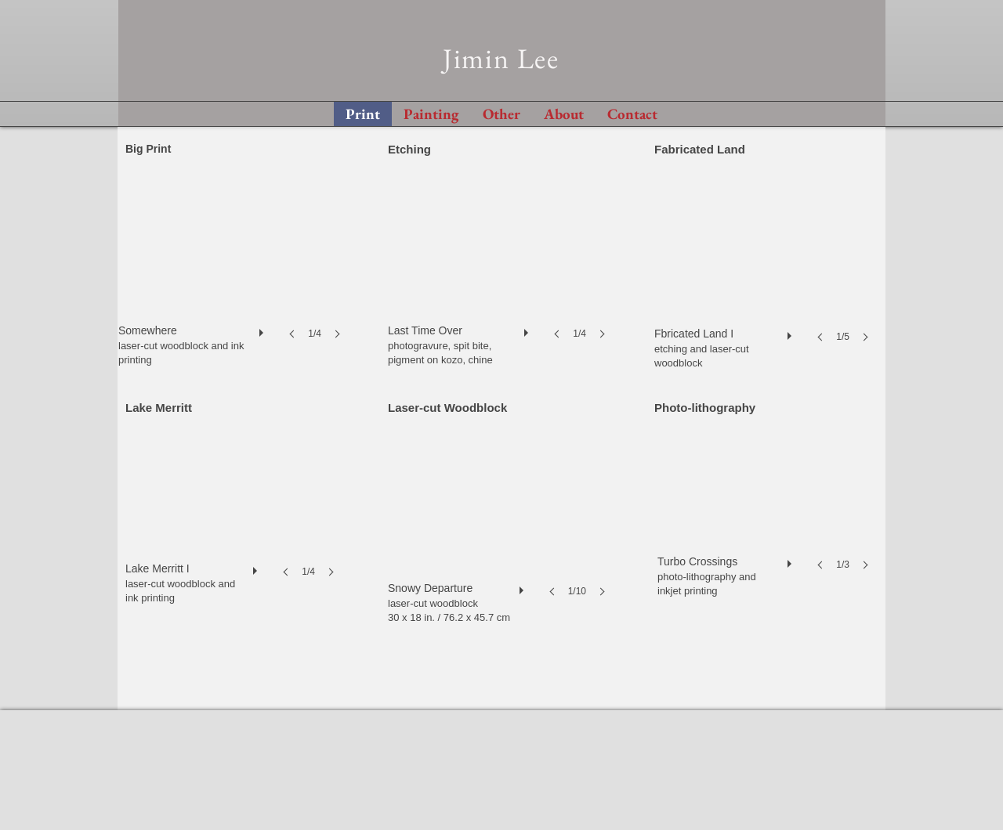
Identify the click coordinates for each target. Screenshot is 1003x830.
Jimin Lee (501, 58)
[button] (234, 272)
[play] (263, 329)
